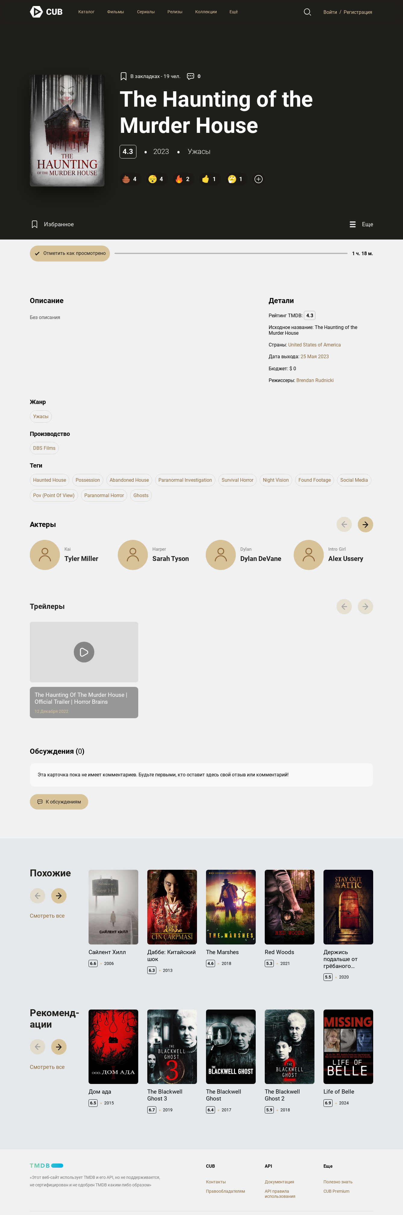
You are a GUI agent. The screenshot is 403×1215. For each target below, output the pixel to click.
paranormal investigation (185, 480)
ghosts (140, 495)
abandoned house (129, 480)
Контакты (216, 1181)
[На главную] (46, 12)
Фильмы (115, 11)
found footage (314, 480)
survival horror (237, 480)
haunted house (49, 480)
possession (88, 480)
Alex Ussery (345, 558)
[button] (365, 524)
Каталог (86, 11)
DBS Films (44, 448)
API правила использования (280, 1194)
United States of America (314, 345)
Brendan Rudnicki (315, 380)
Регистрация (358, 12)
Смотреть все (47, 916)
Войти (330, 12)
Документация (279, 1181)
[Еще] (360, 225)
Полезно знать (338, 1181)
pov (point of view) (54, 495)
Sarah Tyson (170, 558)
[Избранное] (52, 225)
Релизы (175, 11)
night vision (276, 480)
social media (354, 480)
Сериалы (146, 11)
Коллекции (206, 11)
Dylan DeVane (260, 558)
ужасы (199, 151)
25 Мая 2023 (315, 356)
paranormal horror (104, 495)
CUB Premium (336, 1191)
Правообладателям (225, 1191)
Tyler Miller (81, 558)
